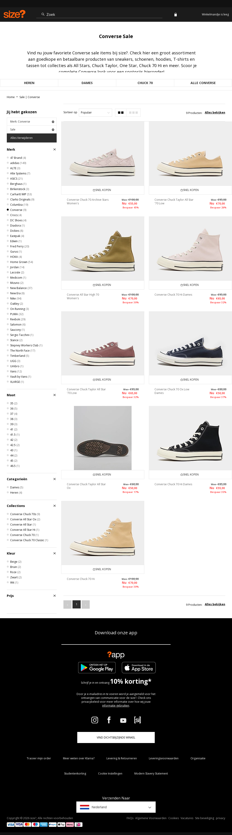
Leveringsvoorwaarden (164, 758)
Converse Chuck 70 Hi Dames (173, 295)
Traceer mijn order (39, 758)
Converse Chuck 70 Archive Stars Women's (88, 201)
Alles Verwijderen (21, 138)
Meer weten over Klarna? (78, 758)
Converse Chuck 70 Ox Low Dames (172, 391)
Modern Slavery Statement (151, 773)
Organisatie (198, 758)
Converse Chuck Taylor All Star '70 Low (174, 201)
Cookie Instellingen (110, 773)
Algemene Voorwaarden (151, 818)
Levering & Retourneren (121, 758)
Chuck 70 (145, 83)
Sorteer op (70, 112)
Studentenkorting (75, 773)
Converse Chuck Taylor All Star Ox (86, 486)
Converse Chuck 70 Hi (81, 579)
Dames (87, 83)
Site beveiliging (204, 818)
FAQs (130, 818)
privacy (220, 818)
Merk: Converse (32, 121)
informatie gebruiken (115, 705)
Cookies (173, 818)
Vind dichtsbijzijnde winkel (116, 737)
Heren (29, 83)
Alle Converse (203, 83)
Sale (32, 129)
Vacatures (187, 818)
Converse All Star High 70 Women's (83, 296)
